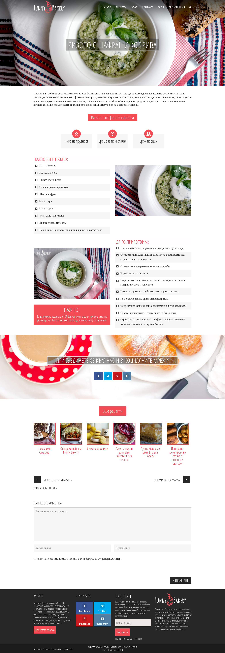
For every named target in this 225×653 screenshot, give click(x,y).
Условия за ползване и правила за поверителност (53, 649)
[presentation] (169, 569)
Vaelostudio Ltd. (117, 650)
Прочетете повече (45, 630)
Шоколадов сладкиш (44, 450)
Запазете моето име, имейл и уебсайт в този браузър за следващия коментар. (78, 558)
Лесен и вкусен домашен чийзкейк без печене (124, 454)
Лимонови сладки (97, 448)
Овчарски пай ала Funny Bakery (71, 450)
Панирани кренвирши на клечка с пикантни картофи (177, 456)
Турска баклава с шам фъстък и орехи (150, 452)
